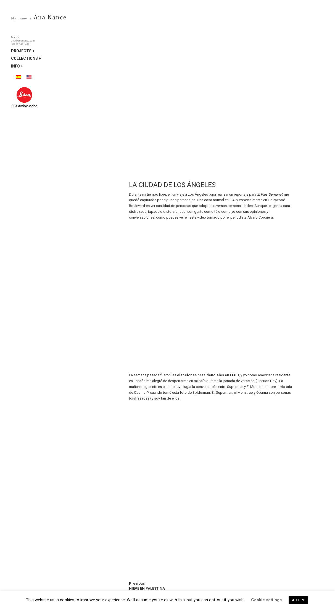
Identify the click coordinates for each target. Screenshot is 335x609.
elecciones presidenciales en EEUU (208, 375)
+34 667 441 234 (20, 44)
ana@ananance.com (23, 40)
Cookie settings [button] (266, 599)
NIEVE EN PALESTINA (147, 588)
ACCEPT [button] (298, 600)
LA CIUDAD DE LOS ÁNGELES (172, 185)
